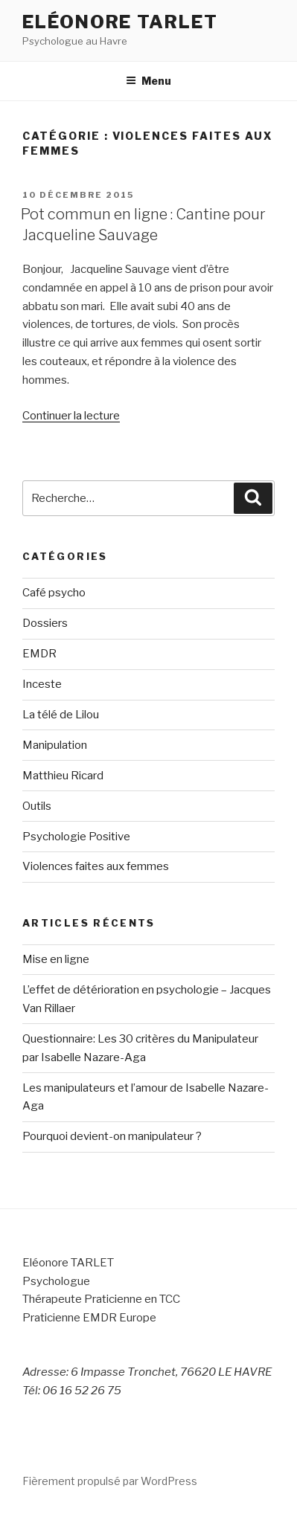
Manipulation (54, 745)
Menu (148, 80)
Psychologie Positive (76, 836)
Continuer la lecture (71, 415)
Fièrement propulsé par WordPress (109, 1481)
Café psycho (54, 592)
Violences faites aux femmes (95, 866)
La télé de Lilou (60, 714)
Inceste (42, 684)
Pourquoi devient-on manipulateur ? (112, 1136)
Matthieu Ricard (62, 775)
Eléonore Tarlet (120, 22)
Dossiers (45, 623)
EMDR (39, 653)
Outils (36, 806)
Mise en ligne (55, 959)
